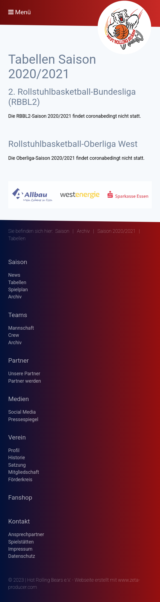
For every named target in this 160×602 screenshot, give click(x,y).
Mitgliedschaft (23, 472)
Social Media (22, 412)
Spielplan (18, 289)
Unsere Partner (24, 373)
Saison (62, 231)
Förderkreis (20, 479)
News (14, 275)
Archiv (83, 231)
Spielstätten (21, 542)
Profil (13, 450)
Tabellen (17, 282)
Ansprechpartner (26, 534)
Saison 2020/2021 (117, 231)
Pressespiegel (23, 419)
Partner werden (24, 381)
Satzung (17, 465)
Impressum (20, 549)
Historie (16, 457)
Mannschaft (21, 328)
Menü (23, 12)
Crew (13, 335)
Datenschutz (21, 556)
